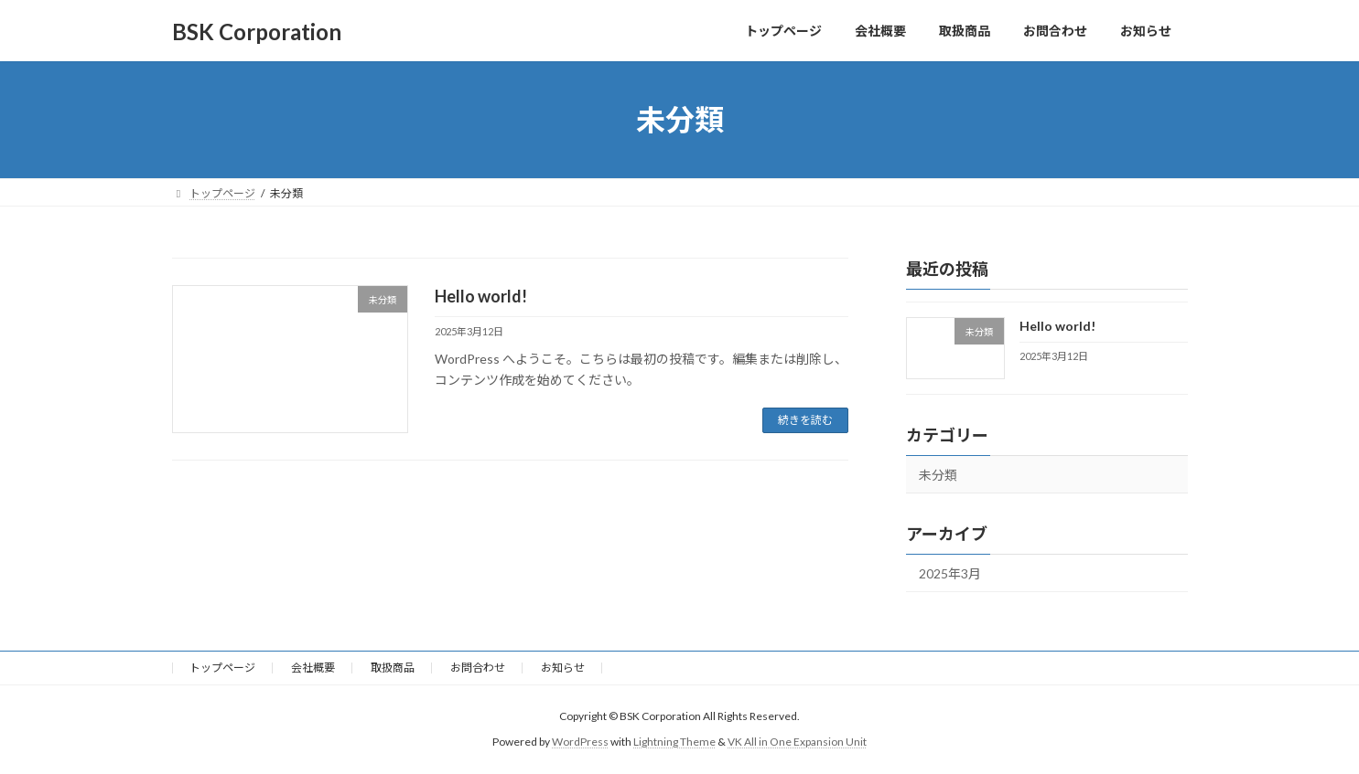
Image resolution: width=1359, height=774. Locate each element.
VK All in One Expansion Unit (797, 741)
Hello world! (481, 296)
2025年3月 (950, 573)
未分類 (938, 474)
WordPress (580, 741)
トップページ (222, 667)
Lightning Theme (674, 741)
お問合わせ (477, 667)
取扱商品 (393, 667)
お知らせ (563, 667)
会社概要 (313, 667)
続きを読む (805, 420)
